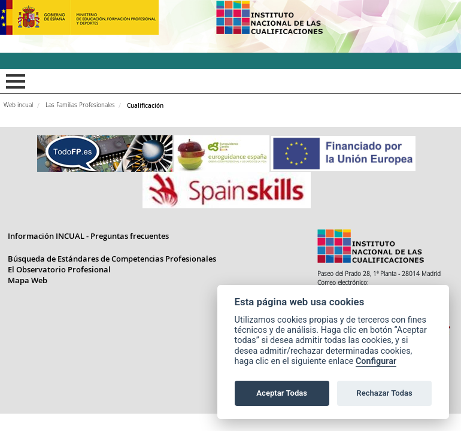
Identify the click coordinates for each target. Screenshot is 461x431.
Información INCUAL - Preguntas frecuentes (88, 235)
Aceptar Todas (281, 392)
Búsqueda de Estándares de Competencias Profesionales (112, 258)
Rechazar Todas (384, 392)
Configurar (376, 361)
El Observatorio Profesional (59, 269)
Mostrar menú (13, 81)
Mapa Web (27, 280)
